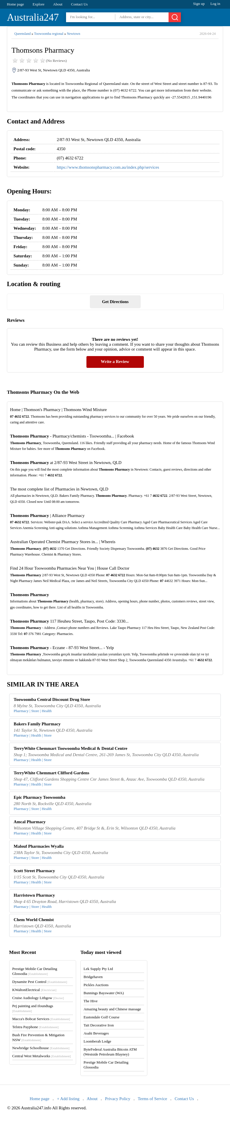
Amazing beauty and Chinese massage (112, 1009)
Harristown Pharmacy (34, 895)
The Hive (91, 1001)
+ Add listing (68, 1098)
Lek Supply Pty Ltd (98, 969)
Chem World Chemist (34, 919)
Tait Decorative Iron (99, 1025)
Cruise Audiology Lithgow (38, 998)
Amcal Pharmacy (30, 821)
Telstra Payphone (35, 1027)
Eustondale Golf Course (101, 1017)
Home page (15, 4)
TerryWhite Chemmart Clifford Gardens (51, 773)
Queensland (22, 34)
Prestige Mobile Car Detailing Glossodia (34, 971)
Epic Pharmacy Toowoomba (39, 797)
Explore (39, 4)
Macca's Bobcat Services (41, 1019)
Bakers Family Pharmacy (37, 724)
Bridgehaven (93, 977)
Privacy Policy (117, 1098)
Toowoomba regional (48, 34)
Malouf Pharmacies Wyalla (39, 846)
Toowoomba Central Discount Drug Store (52, 699)
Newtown (73, 34)
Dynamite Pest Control (39, 982)
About (58, 4)
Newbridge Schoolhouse (40, 1048)
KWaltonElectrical (34, 990)
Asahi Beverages (96, 1033)
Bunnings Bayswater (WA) (104, 993)
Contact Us (79, 4)
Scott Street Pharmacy (34, 870)
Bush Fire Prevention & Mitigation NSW (38, 1037)
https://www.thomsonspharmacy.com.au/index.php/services (108, 167)
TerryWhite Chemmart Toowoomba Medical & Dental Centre (70, 748)
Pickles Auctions (96, 985)
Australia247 (33, 17)
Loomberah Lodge (97, 1041)
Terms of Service (152, 1098)
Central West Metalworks (41, 1056)
